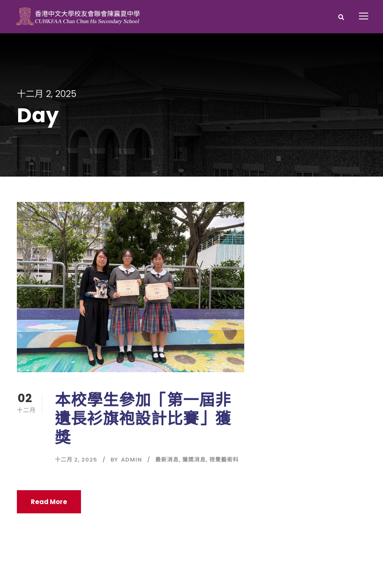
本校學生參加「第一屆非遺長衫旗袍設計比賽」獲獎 (143, 418)
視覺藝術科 (224, 460)
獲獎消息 (194, 460)
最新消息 (167, 460)
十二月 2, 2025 (76, 460)
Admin (131, 460)
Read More (49, 501)
